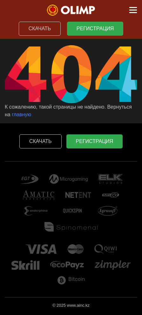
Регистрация (95, 28)
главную (21, 114)
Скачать (40, 28)
